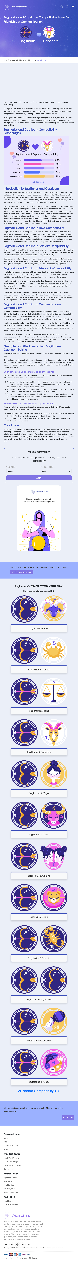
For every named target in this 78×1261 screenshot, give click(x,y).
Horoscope (8, 1169)
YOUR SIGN (11, 467)
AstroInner (22, 1215)
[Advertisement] (39, 78)
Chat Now (68, 1117)
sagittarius (29, 60)
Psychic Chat (9, 1185)
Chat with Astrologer (21, 572)
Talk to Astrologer (11, 1192)
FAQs (6, 1149)
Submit (39, 478)
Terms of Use (22, 1258)
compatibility (16, 60)
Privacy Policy (9, 1258)
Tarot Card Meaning (12, 1158)
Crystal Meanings (11, 1162)
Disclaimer (33, 1258)
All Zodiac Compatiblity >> (39, 1091)
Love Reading (9, 1181)
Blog (5, 1142)
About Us (7, 1138)
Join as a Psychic (11, 1205)
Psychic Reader (10, 1178)
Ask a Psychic (9, 1189)
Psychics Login (10, 1201)
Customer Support (11, 1145)
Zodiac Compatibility (12, 1165)
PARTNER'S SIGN (47, 467)
